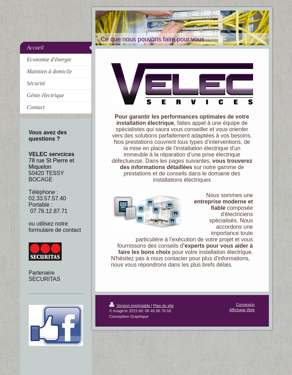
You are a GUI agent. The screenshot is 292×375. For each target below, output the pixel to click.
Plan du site (163, 305)
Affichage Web (241, 310)
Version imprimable (130, 305)
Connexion (245, 304)
